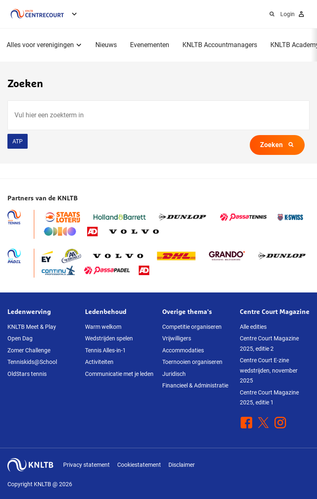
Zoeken (277, 145)
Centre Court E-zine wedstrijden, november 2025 (269, 370)
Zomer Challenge (28, 350)
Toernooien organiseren (192, 362)
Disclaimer (181, 464)
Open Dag (20, 338)
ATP (17, 141)
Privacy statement (86, 464)
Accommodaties (183, 350)
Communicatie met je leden (119, 374)
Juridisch (174, 374)
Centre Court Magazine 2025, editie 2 (269, 343)
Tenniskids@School (32, 362)
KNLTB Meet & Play (31, 326)
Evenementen (149, 45)
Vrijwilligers (176, 338)
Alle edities (253, 326)
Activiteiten (99, 362)
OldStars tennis (27, 374)
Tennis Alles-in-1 (105, 350)
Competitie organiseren (192, 326)
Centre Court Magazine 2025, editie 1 (269, 397)
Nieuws (106, 45)
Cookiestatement (139, 464)
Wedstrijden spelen (109, 338)
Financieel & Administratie (195, 385)
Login (293, 14)
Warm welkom (103, 326)
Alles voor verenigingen (40, 45)
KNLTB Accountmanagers (219, 45)
